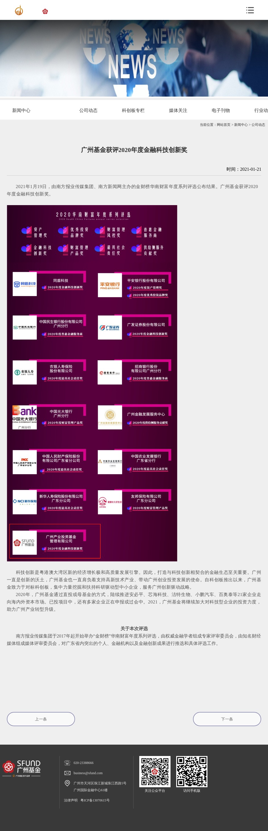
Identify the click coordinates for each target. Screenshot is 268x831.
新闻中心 (241, 125)
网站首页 (223, 125)
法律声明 (71, 800)
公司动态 (258, 125)
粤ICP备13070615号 (95, 800)
